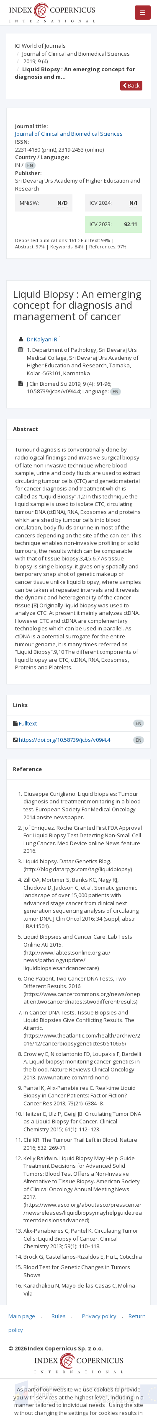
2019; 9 (35, 61)
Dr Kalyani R (42, 339)
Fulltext (28, 723)
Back (131, 85)
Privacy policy (99, 1316)
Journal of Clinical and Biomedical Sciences (76, 53)
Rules (58, 1316)
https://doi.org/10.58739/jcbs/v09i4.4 (64, 739)
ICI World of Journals (40, 45)
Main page (21, 1316)
